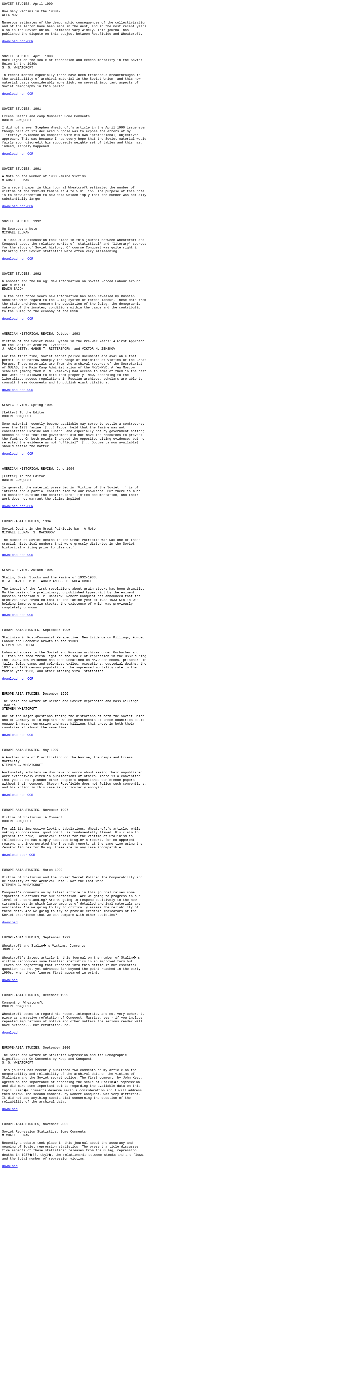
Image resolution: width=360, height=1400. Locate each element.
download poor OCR (18, 1025)
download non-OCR (17, 49)
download (10, 1106)
